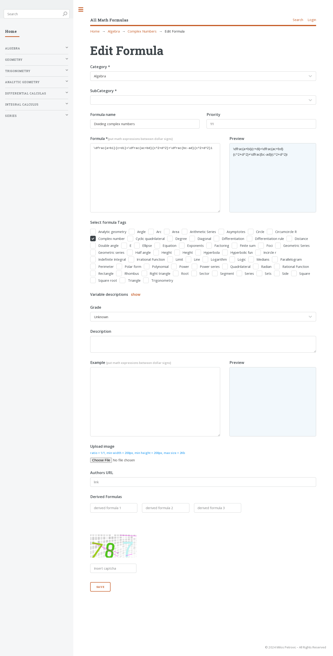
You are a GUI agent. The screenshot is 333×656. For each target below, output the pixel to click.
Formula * (131, 138)
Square (304, 273)
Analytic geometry (112, 231)
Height (166, 252)
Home (95, 31)
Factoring (221, 245)
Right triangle (160, 273)
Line (197, 259)
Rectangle (106, 273)
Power (184, 266)
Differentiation (233, 238)
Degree (181, 238)
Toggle (81, 9)
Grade (95, 307)
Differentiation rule (269, 238)
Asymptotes (236, 231)
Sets (268, 273)
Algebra (114, 31)
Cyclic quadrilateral (150, 238)
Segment (227, 273)
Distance (301, 238)
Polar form (133, 266)
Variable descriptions (115, 294)
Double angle (108, 245)
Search (298, 19)
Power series (210, 266)
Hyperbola (212, 252)
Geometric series (111, 252)
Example (130, 362)
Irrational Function (151, 259)
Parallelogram (291, 259)
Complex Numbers (142, 31)
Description (100, 331)
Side (285, 273)
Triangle (134, 280)
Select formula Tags (108, 222)
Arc (158, 231)
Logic (241, 259)
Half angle (143, 252)
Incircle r (269, 252)
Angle (141, 231)
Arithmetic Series (203, 231)
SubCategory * (103, 90)
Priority (213, 114)
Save (100, 587)
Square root (107, 280)
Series (249, 273)
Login (312, 19)
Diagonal (204, 238)
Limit (179, 259)
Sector (204, 273)
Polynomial (160, 266)
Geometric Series (296, 245)
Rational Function (295, 266)
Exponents (195, 245)
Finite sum (248, 245)
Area (175, 231)
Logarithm (219, 259)
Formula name (103, 114)
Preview (236, 138)
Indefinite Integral (112, 259)
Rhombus (131, 273)
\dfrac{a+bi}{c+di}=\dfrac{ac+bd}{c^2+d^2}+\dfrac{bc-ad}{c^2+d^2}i (155, 177)
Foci (269, 245)
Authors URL (101, 472)
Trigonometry (162, 280)
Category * (100, 66)
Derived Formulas (106, 496)
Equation (169, 245)
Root (185, 273)
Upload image (137, 449)
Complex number (111, 238)
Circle (260, 231)
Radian (266, 266)
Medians (262, 259)
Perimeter (106, 266)
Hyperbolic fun (241, 252)
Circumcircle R (286, 231)
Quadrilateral (240, 266)
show (135, 294)
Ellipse (147, 245)
